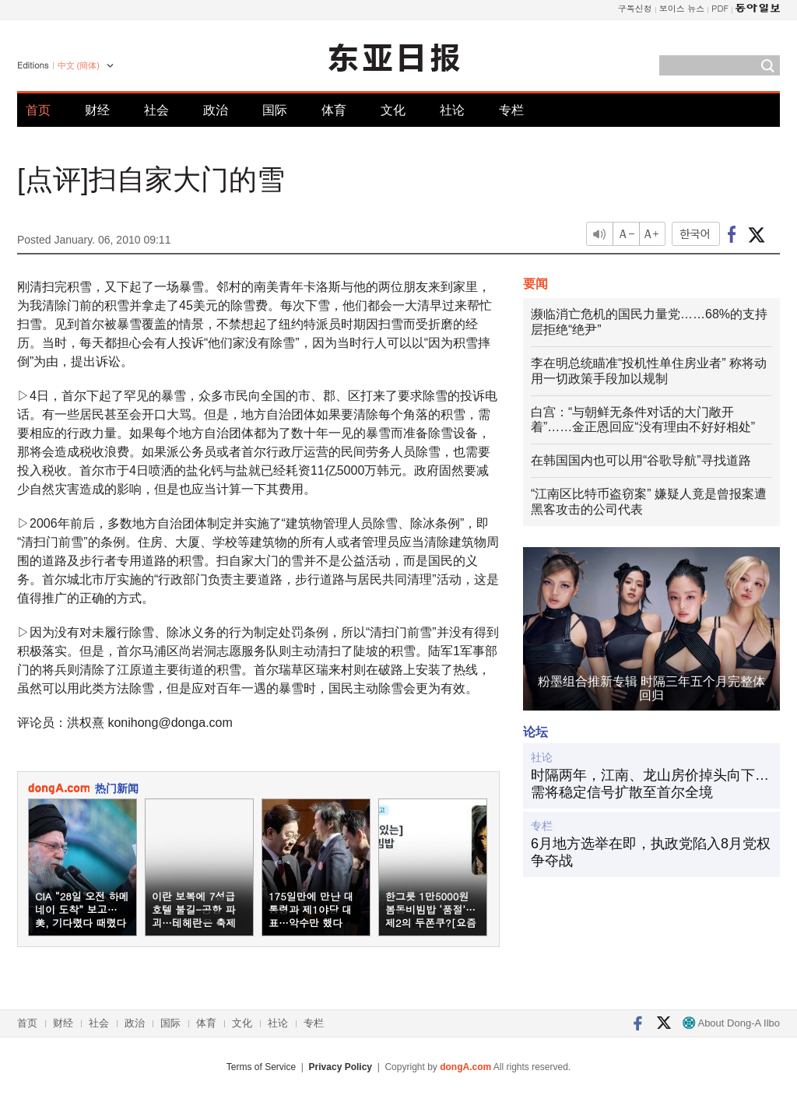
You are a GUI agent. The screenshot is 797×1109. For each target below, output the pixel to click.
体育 (333, 110)
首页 (38, 110)
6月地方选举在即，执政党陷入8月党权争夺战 (651, 852)
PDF (720, 8)
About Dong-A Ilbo (731, 1023)
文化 (393, 110)
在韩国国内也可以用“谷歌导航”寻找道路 (641, 460)
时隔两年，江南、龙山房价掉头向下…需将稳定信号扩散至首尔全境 (650, 783)
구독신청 (635, 8)
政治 (215, 110)
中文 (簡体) (79, 65)
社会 (156, 110)
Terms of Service (261, 1067)
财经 (97, 110)
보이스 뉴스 (682, 8)
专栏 (511, 110)
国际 (274, 110)
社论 (452, 110)
